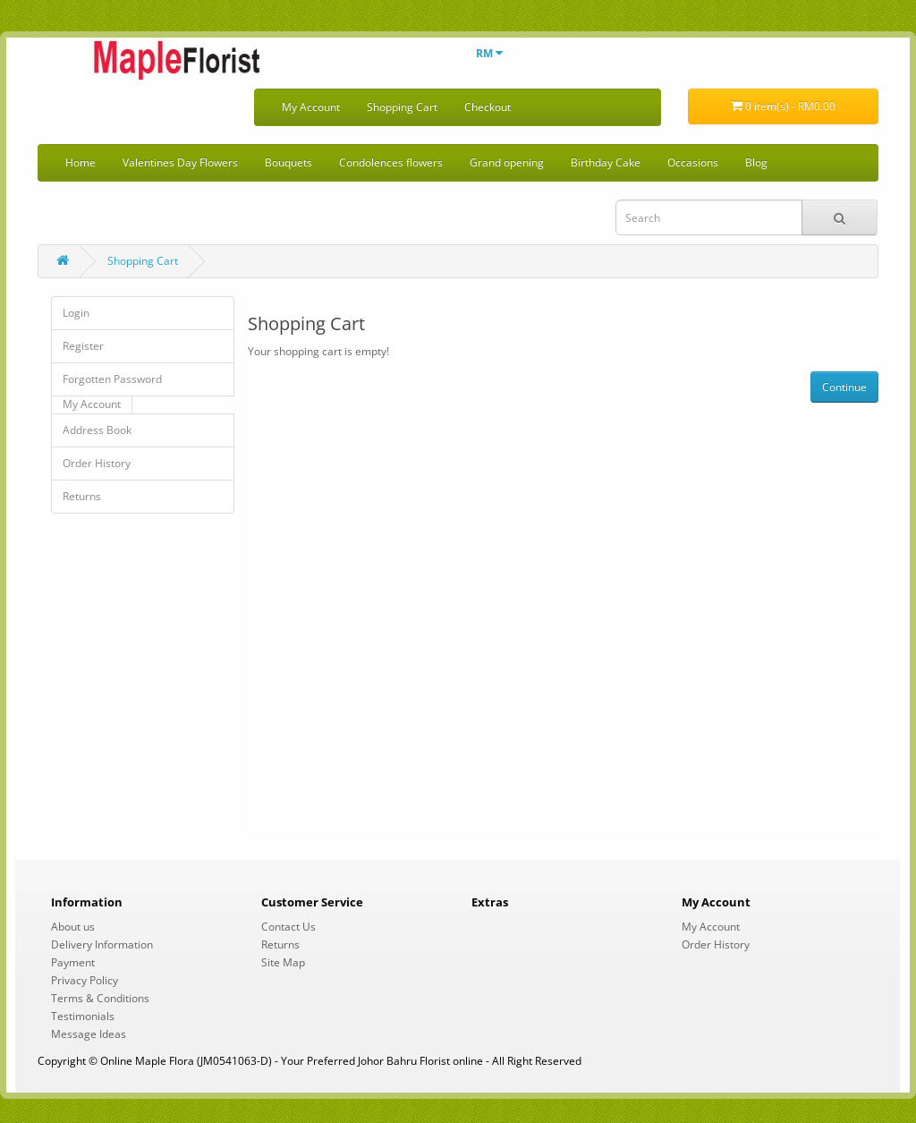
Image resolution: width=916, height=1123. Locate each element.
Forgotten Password (112, 379)
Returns (82, 496)
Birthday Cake (605, 162)
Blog (756, 162)
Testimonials (82, 1016)
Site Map (283, 962)
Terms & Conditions (100, 998)
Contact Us (288, 926)
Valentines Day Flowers (180, 162)
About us (73, 926)
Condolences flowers (391, 162)
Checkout (487, 107)
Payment (73, 962)
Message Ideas (88, 1034)
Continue (844, 387)
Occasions (692, 162)
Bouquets (288, 162)
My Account (311, 107)
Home (80, 162)
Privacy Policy (84, 980)
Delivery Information (102, 944)
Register (83, 345)
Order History (97, 463)
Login (76, 312)
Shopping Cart (402, 107)
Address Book (97, 430)
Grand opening (507, 162)
